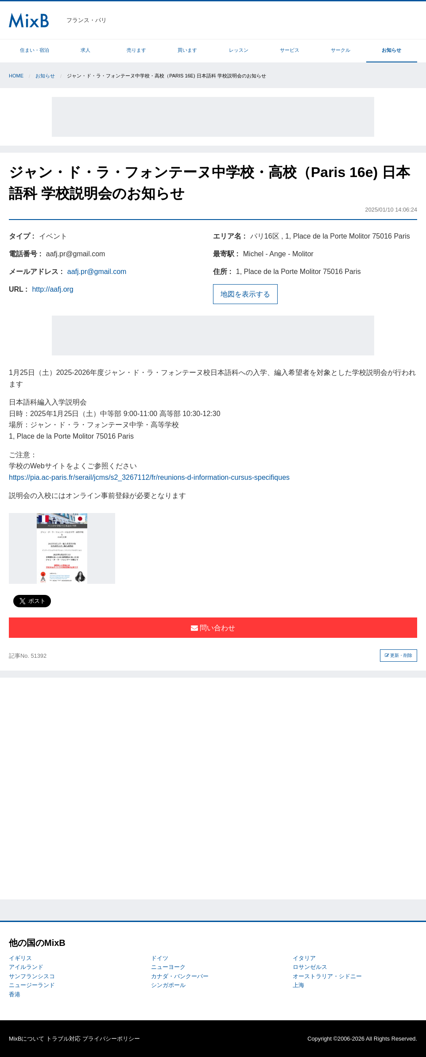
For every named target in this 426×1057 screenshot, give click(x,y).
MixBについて (26, 1038)
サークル (340, 50)
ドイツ (159, 958)
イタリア (304, 958)
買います (187, 50)
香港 (14, 994)
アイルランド (26, 967)
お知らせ (391, 50)
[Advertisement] (213, 117)
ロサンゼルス (310, 967)
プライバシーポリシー (111, 1038)
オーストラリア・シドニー (327, 976)
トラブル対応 (63, 1038)
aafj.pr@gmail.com (97, 271)
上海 (298, 985)
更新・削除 (399, 655)
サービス (289, 50)
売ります (136, 50)
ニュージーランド (32, 985)
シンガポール (168, 985)
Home (16, 75)
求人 (85, 50)
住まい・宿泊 (34, 50)
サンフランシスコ (32, 976)
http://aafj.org (52, 289)
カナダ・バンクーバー (180, 976)
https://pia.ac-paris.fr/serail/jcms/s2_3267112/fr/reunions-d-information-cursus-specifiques (149, 477)
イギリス (20, 958)
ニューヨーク (168, 967)
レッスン (238, 50)
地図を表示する (245, 294)
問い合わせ (213, 628)
